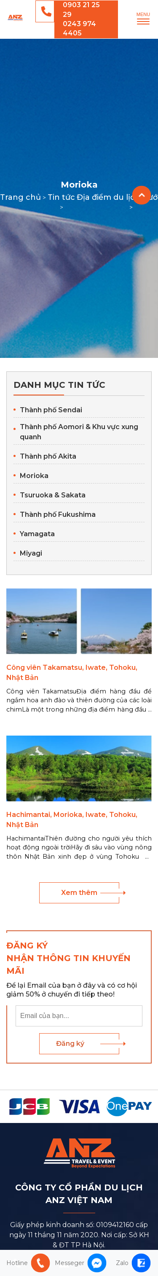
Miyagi (31, 553)
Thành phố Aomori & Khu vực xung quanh (79, 432)
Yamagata (37, 534)
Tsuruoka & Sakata (53, 495)
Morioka (34, 476)
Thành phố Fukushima (58, 514)
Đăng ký (70, 1044)
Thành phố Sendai (51, 410)
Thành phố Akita (48, 456)
